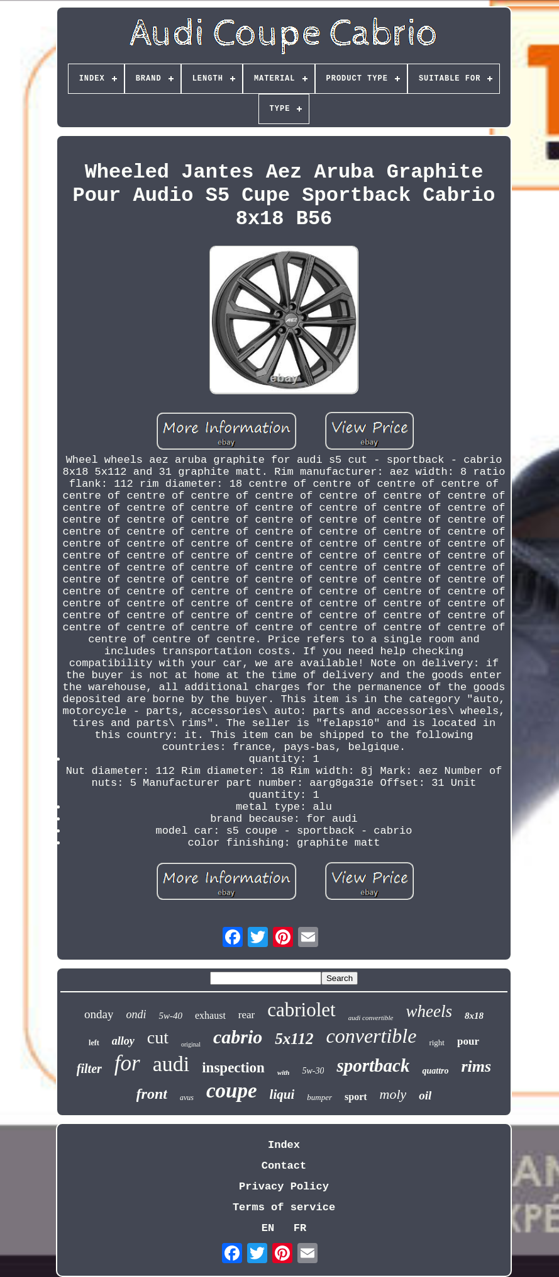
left (94, 1042)
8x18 (474, 1016)
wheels (429, 1011)
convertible (371, 1035)
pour (468, 1041)
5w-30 (313, 1071)
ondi (136, 1014)
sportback (372, 1065)
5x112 (294, 1038)
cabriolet (301, 1010)
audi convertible (371, 1017)
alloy (123, 1041)
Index (284, 1145)
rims (477, 1066)
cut (158, 1037)
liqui (282, 1094)
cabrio (237, 1036)
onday (98, 1014)
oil (425, 1095)
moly (393, 1094)
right (437, 1042)
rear (246, 1015)
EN (268, 1228)
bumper (319, 1097)
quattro (435, 1071)
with (283, 1072)
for (127, 1063)
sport (356, 1096)
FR (300, 1228)
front (151, 1094)
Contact (284, 1166)
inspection (233, 1068)
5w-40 (170, 1016)
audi (171, 1064)
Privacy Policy (284, 1187)
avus (187, 1097)
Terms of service (284, 1207)
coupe (231, 1090)
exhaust (210, 1015)
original (191, 1044)
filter (89, 1069)
